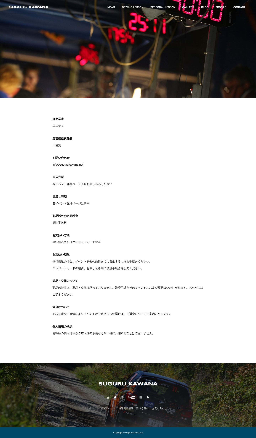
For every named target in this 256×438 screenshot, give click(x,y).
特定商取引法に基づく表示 (133, 408)
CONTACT (239, 7)
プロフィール (107, 408)
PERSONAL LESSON (162, 7)
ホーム (93, 408)
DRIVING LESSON (132, 7)
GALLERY (188, 7)
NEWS (111, 7)
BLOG (204, 7)
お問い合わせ (159, 408)
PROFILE (220, 7)
